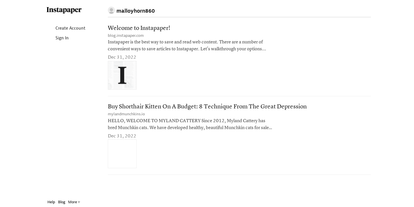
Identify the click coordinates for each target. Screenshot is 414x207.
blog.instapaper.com (126, 35)
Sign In (53, 38)
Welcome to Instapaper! (139, 28)
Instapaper (60, 10)
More (70, 202)
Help (47, 202)
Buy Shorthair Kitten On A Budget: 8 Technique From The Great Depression (207, 107)
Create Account (61, 28)
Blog (57, 202)
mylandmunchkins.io (126, 114)
